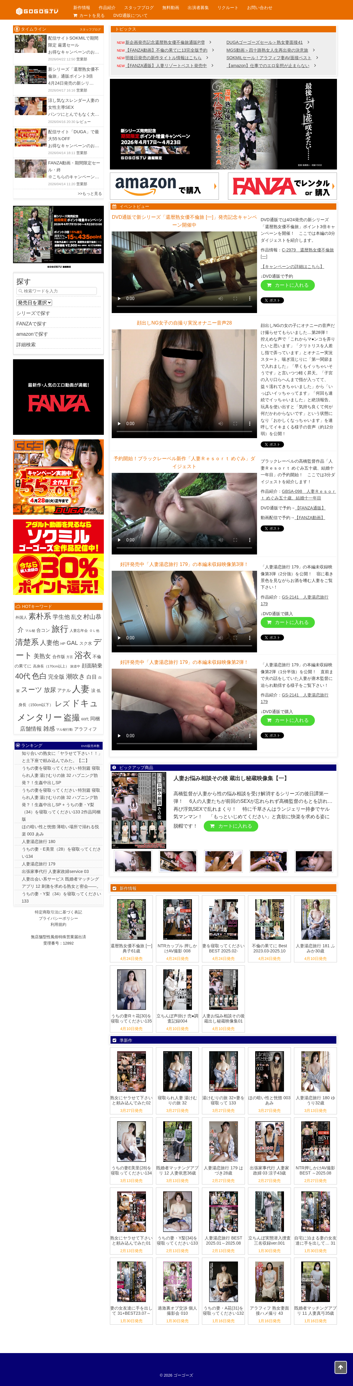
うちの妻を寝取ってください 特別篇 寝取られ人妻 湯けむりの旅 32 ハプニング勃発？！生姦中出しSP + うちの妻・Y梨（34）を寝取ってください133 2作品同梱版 (61, 805)
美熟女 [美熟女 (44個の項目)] (42, 656)
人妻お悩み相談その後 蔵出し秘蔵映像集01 (223, 1018)
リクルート (228, 7)
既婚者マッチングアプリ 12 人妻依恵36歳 (177, 1170)
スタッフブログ (139, 7)
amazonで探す (32, 334)
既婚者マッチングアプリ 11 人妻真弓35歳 (315, 1311)
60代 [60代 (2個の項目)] (85, 719)
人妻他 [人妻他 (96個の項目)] (49, 642)
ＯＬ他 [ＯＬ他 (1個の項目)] (94, 630)
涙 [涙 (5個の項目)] (93, 690)
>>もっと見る (90, 193)
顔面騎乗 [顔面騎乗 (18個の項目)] (92, 666)
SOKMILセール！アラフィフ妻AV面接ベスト (269, 57)
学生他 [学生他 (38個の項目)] (61, 617)
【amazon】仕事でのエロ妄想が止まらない (267, 65)
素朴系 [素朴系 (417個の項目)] (39, 616)
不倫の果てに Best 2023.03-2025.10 (269, 948)
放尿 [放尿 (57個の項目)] (50, 690)
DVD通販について (130, 15)
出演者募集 (198, 7)
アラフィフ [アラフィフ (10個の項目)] (85, 729)
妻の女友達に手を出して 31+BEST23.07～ (131, 1311)
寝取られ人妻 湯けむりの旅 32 (177, 1100)
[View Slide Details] (223, 124)
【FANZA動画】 (310, 517)
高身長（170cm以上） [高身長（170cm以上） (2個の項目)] (51, 666)
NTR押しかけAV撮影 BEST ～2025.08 (315, 1170)
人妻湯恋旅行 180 (38, 841)
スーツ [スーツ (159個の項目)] (31, 689)
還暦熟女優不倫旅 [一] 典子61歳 (131, 948)
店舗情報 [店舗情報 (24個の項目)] (31, 729)
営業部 (81, 59)
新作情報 (81, 7)
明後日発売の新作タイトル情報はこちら (163, 57)
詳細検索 (26, 344)
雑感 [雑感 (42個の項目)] (49, 728)
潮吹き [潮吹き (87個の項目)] (75, 676)
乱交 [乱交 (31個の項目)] (76, 617)
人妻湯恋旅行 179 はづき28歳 (223, 1170)
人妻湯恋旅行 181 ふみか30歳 (315, 948)
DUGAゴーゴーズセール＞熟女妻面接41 (264, 42)
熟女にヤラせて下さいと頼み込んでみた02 (131, 1100)
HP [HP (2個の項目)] (62, 643)
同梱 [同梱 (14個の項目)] (95, 718)
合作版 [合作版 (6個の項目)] (58, 656)
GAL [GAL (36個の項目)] (72, 643)
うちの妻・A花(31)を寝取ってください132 (223, 1311)
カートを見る (89, 15)
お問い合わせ (259, 7)
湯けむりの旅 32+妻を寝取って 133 (223, 1100)
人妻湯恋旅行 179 (38, 863)
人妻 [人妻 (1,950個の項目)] (81, 689)
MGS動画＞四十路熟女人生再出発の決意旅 (267, 50)
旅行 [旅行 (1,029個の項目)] (59, 629)
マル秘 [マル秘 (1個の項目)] (30, 630)
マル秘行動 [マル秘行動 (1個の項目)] (64, 729)
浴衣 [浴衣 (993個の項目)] (82, 655)
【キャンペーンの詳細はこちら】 (292, 266)
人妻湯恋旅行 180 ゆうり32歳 (315, 1100)
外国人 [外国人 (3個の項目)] (21, 617)
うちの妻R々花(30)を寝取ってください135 (131, 1018)
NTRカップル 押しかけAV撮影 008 (177, 948)
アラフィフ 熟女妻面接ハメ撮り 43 (269, 1311)
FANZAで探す (31, 323)
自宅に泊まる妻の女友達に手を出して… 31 (315, 1240)
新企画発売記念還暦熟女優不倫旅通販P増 (164, 42)
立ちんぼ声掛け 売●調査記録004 (177, 1018)
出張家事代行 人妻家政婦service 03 (55, 871)
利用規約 (58, 924)
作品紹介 (107, 7)
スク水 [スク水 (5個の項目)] (85, 643)
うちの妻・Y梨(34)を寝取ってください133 (177, 1240)
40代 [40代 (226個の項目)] (22, 676)
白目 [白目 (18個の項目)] (92, 677)
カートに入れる (288, 285)
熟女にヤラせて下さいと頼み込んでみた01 (131, 1240)
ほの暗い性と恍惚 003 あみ (269, 1100)
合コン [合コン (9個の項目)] (43, 630)
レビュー (83, 122)
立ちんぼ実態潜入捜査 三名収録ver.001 (269, 1240)
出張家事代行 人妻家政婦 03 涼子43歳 (269, 1170)
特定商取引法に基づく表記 (58, 912)
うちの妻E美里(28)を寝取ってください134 (131, 1170)
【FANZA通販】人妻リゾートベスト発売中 (166, 65)
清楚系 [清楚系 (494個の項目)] (27, 642)
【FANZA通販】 (310, 508)
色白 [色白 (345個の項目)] (39, 676)
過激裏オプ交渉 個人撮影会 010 (177, 1311)
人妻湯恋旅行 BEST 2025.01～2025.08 (223, 1240)
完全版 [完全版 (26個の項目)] (56, 677)
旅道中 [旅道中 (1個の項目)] (75, 666)
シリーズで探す (33, 313)
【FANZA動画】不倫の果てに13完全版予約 (166, 50)
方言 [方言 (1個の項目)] (69, 657)
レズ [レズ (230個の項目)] (62, 704)
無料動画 (170, 7)
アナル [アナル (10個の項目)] (64, 690)
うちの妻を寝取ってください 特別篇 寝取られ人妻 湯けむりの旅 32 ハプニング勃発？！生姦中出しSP (61, 775)
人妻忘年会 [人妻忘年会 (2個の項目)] (79, 630)
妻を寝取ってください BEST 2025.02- (223, 948)
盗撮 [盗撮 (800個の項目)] (72, 717)
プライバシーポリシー (58, 918)
